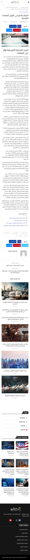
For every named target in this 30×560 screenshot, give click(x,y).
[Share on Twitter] (24, 30)
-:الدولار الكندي (7, 233)
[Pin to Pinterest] (17, 30)
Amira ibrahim (23, 22)
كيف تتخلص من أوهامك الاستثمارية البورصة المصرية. (15, 303)
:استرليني (25, 235)
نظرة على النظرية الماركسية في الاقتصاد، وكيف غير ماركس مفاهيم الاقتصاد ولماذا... (15, 345)
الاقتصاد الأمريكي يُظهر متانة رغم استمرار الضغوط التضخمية (22, 453)
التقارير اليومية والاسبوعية (12, 7)
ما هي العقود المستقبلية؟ (10, 452)
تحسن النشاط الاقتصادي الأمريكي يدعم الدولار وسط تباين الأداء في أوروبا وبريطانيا (22, 491)
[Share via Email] (9, 30)
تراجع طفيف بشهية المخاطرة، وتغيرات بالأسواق (14, 225)
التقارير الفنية (25, 533)
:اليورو (20, 235)
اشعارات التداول (24, 547)
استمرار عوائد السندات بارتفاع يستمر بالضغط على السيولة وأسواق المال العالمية (8, 491)
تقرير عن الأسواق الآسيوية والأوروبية (15, 395)
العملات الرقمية (24, 550)
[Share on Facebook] (13, 26)
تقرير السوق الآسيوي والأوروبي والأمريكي (15, 370)
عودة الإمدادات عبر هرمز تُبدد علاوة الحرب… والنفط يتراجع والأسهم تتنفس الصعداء (22, 472)
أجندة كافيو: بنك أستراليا (19, 220)
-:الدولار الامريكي (15, 233)
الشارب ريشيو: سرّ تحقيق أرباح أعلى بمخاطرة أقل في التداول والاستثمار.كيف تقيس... (15, 311)
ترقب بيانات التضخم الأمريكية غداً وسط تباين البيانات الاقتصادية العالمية (8, 472)
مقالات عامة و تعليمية (22, 540)
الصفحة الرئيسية (24, 7)
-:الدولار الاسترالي (24, 233)
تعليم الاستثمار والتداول (22, 543)
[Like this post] (18, 26)
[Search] (1, 2)
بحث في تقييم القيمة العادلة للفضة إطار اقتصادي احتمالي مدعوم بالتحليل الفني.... (15, 318)
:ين (16, 235)
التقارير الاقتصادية (23, 529)
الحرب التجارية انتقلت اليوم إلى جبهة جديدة (15, 223)
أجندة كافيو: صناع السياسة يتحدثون (17, 218)
